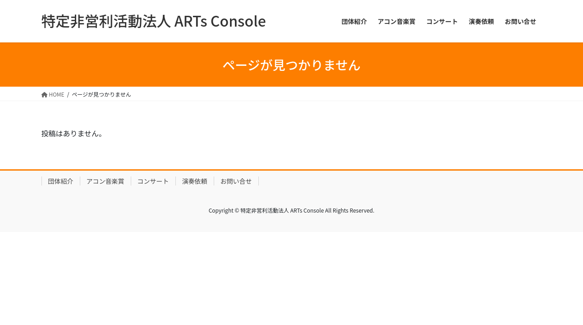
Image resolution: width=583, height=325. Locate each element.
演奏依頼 (194, 181)
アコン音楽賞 (105, 181)
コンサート (153, 181)
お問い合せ (236, 181)
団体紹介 (60, 181)
